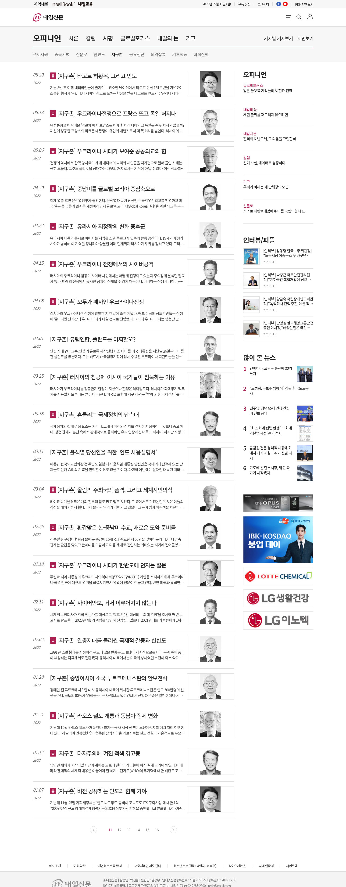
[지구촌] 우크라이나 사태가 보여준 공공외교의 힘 (111, 151)
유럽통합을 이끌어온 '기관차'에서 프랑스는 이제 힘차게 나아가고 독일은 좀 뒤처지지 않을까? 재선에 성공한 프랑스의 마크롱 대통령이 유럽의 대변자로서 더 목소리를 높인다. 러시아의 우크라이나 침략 (117, 127)
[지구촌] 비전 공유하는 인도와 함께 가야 (101, 791)
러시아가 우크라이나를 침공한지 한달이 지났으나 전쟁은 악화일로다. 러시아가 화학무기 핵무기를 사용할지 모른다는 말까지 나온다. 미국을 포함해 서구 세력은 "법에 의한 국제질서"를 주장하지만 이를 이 (117, 391)
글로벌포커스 (135, 38)
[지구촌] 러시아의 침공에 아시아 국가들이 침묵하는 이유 (112, 377)
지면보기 (305, 38)
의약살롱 (158, 54)
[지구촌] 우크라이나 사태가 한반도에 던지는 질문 (111, 565)
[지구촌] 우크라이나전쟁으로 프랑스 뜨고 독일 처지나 (116, 113)
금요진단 (136, 54)
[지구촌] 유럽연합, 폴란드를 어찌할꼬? (93, 339)
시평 (108, 38)
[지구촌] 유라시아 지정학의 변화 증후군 (101, 226)
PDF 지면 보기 (304, 4)
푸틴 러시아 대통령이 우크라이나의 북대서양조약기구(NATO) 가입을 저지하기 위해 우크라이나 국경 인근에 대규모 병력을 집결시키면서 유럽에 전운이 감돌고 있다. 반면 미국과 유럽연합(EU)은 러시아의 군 (117, 579)
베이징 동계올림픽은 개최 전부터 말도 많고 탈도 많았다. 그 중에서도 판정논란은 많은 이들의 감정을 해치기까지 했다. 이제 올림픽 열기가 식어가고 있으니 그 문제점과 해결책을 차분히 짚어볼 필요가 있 (116, 504)
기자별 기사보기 (278, 38)
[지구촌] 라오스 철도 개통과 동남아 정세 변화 (107, 715)
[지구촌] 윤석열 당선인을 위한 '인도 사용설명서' (103, 452)
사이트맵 (291, 865)
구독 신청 (244, 4)
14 (138, 830)
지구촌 (117, 54)
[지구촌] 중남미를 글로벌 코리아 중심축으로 (106, 188)
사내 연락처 (266, 865)
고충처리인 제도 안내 (147, 865)
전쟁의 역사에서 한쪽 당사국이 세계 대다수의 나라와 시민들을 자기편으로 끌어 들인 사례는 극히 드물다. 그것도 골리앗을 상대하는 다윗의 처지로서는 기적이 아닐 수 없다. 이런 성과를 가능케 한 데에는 (117, 165)
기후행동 (179, 54)
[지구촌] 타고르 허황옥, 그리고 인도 (97, 75)
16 (157, 830)
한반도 (99, 54)
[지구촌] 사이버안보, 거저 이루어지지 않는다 (106, 602)
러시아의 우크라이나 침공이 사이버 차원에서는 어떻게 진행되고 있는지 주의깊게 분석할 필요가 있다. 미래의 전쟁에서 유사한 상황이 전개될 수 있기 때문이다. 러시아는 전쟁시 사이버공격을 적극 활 (117, 278)
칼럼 (91, 38)
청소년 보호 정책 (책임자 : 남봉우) (195, 865)
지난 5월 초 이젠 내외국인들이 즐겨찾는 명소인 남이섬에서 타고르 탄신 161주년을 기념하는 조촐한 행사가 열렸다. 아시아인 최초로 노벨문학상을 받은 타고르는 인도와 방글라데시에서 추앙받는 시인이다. (116, 90)
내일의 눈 (167, 38)
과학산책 (201, 54)
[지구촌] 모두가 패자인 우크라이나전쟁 (100, 301)
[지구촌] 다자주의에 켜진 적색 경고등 (98, 753)
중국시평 (61, 54)
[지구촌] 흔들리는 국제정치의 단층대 (98, 414)
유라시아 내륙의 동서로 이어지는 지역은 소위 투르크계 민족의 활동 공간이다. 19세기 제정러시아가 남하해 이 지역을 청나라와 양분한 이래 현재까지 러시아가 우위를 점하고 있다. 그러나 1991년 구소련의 (116, 240)
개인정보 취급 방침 (110, 865)
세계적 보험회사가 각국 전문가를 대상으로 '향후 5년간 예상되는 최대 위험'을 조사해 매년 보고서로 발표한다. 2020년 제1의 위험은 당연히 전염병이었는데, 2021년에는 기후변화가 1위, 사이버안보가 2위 (116, 617)
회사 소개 (55, 865)
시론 (73, 38)
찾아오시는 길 (237, 865)
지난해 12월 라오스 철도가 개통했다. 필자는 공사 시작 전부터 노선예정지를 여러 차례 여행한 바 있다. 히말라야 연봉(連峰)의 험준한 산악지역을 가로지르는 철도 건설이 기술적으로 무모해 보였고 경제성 (117, 730)
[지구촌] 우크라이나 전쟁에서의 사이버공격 (105, 264)
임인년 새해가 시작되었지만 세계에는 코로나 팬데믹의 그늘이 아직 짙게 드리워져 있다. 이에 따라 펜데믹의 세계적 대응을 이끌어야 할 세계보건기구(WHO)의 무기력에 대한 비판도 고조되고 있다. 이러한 (117, 767)
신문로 (81, 54)
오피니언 (47, 38)
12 (119, 830)
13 (129, 830)
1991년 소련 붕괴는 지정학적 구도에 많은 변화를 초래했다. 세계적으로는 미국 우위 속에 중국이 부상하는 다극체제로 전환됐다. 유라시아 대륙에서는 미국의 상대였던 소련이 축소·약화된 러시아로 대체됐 (117, 654)
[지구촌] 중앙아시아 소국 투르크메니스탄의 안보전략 (108, 678)
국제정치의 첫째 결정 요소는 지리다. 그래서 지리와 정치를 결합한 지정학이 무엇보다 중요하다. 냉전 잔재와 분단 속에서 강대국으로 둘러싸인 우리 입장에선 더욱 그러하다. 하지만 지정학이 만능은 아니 (117, 429)
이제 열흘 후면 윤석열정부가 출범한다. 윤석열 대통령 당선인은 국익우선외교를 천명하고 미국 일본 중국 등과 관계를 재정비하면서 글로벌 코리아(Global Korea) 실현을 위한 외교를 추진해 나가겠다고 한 (117, 203)
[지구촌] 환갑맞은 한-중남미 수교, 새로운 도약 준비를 (116, 527)
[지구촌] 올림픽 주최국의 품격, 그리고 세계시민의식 (114, 490)
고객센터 (263, 4)
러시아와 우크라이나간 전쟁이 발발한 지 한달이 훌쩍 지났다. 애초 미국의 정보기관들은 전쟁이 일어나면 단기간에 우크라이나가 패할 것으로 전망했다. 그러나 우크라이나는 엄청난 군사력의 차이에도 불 (116, 316)
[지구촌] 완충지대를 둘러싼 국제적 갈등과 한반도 (111, 640)
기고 (191, 38)
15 (147, 830)
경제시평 (40, 54)
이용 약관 (79, 865)
